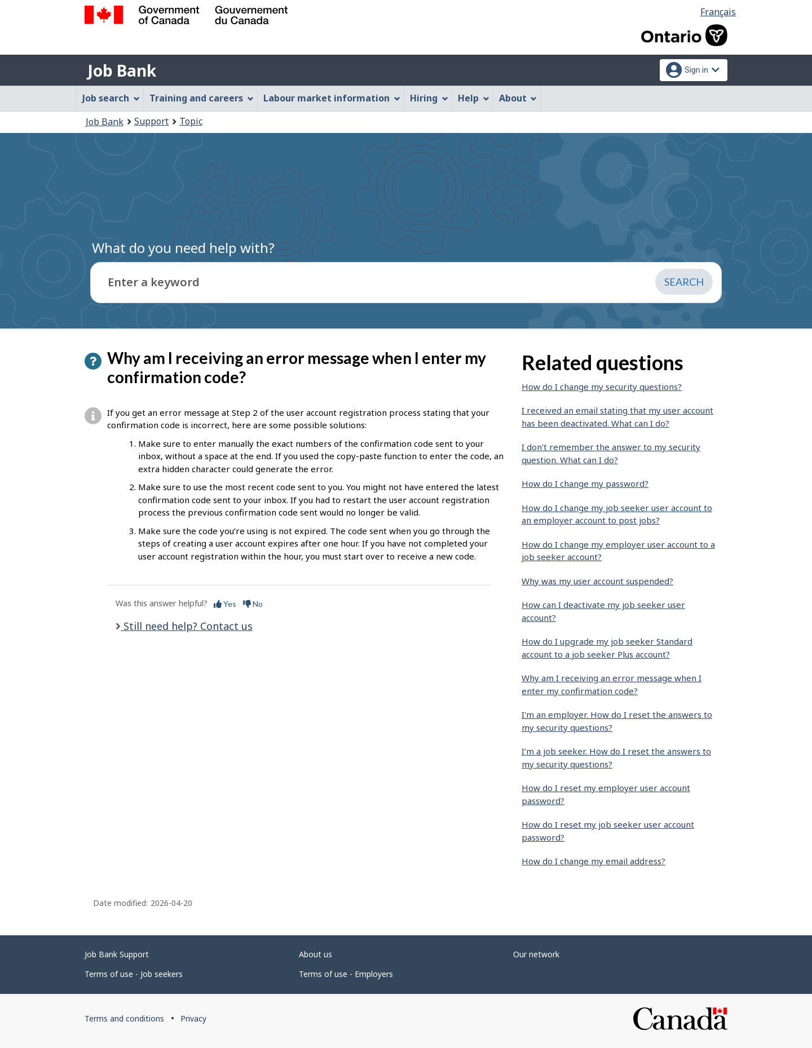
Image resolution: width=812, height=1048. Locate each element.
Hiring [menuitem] (429, 98)
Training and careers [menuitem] (201, 98)
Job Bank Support (117, 954)
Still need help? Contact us (187, 626)
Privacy (193, 1018)
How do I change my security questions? (602, 386)
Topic (190, 121)
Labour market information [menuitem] (331, 98)
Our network (536, 954)
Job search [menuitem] (111, 98)
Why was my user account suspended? (597, 581)
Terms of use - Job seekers (134, 974)
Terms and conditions (124, 1018)
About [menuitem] (518, 98)
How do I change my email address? (593, 861)
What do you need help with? (183, 247)
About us (315, 954)
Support (151, 121)
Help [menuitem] (473, 98)
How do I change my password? (585, 483)
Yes (225, 604)
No (253, 604)
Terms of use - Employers (346, 974)
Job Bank (121, 70)
